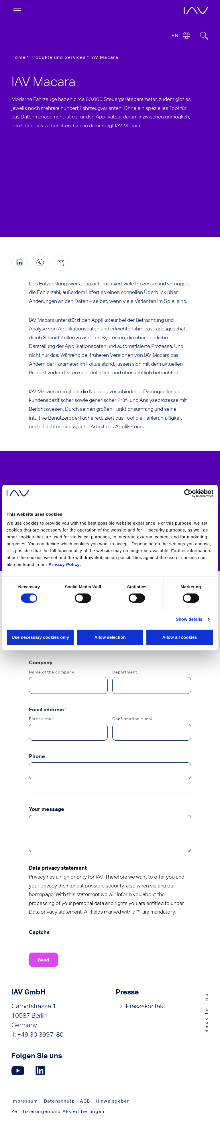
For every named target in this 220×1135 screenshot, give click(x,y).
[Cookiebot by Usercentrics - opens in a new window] (188, 493)
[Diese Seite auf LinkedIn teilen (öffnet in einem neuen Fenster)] (19, 262)
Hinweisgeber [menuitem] (112, 1101)
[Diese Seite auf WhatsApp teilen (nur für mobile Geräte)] (40, 262)
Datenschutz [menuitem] (59, 1101)
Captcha (39, 932)
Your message (46, 809)
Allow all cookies (179, 637)
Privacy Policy (64, 564)
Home (18, 57)
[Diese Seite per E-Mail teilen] (61, 262)
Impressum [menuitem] (24, 1101)
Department (124, 672)
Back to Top (206, 1012)
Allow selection (109, 637)
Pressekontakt (145, 1006)
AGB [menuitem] (85, 1101)
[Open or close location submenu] (186, 35)
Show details (189, 619)
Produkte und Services (58, 57)
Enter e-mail (41, 719)
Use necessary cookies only (40, 637)
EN (175, 35)
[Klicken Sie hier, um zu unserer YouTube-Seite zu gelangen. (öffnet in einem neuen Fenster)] (17, 1070)
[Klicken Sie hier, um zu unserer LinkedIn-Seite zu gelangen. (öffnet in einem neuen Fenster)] (41, 1070)
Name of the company (51, 672)
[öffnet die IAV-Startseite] (196, 10)
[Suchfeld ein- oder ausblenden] (204, 36)
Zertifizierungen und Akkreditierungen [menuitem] (57, 1111)
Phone (37, 756)
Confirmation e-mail (133, 719)
